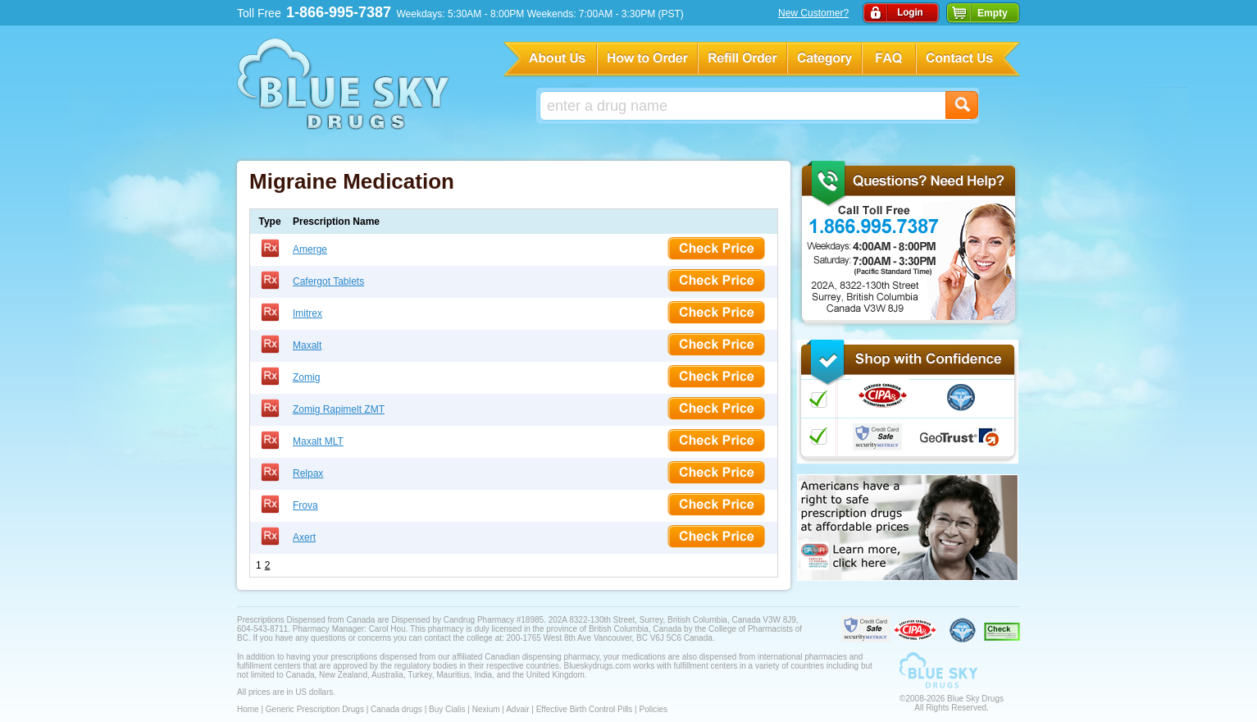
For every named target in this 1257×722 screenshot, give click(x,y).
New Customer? (813, 13)
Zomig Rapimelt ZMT (339, 409)
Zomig (306, 377)
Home (248, 709)
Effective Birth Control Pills (584, 709)
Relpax (308, 473)
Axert (304, 537)
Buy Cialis (447, 709)
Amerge (310, 249)
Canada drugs (396, 709)
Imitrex (307, 313)
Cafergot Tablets (328, 281)
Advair (517, 709)
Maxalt (307, 345)
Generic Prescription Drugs (315, 709)
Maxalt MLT (318, 441)
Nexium (486, 709)
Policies (653, 709)
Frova (305, 505)
